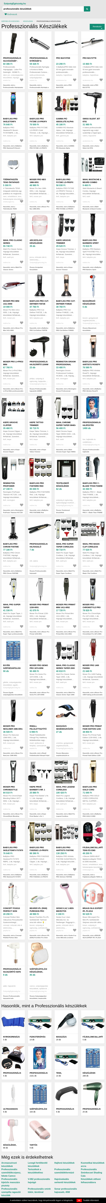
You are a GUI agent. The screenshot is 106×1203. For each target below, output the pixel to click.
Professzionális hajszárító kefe (12, 970)
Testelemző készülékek (62, 484)
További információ (91, 1200)
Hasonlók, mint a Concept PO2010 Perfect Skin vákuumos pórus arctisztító (13, 938)
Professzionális (39, 1073)
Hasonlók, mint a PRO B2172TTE (90, 86)
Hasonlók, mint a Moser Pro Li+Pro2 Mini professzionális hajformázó (13, 391)
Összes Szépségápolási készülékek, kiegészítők (38, 997)
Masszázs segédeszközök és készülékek (64, 729)
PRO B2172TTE (89, 58)
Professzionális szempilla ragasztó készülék (11, 1192)
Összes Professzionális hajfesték (91, 451)
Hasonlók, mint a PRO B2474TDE (64, 86)
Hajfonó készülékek (64, 1163)
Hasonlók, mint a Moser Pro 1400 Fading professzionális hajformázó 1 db (93, 695)
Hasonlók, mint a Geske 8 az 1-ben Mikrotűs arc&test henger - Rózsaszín (66, 938)
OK (79, 1200)
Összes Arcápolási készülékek (36, 268)
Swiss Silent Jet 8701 (91, 120)
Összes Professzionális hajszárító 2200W (38, 390)
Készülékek (28, 21)
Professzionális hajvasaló (39, 545)
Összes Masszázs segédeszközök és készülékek (62, 755)
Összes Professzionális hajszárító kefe (11, 997)
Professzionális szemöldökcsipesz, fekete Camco (11, 1172)
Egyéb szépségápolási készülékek (11, 668)
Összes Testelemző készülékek (63, 511)
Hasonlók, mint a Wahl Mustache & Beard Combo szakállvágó (92, 209)
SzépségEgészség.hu (15, 3)
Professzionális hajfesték (92, 423)
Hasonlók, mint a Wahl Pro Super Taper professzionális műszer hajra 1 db (13, 634)
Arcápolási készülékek (36, 241)
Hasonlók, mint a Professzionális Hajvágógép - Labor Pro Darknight (13, 87)
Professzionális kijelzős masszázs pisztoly (10, 1182)
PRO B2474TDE (63, 58)
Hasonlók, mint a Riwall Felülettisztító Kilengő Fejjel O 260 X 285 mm (39, 755)
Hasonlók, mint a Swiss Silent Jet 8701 (91, 147)
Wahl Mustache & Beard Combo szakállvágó (92, 182)
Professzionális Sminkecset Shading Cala (91, 1172)
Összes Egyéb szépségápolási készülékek (12, 694)
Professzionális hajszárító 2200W (39, 363)
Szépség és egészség (10, 21)
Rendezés (97, 26)
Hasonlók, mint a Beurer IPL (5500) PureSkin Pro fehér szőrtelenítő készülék (40, 938)
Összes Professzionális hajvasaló (38, 572)
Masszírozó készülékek (89, 302)
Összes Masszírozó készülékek (89, 329)
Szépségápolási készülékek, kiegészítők (38, 972)
